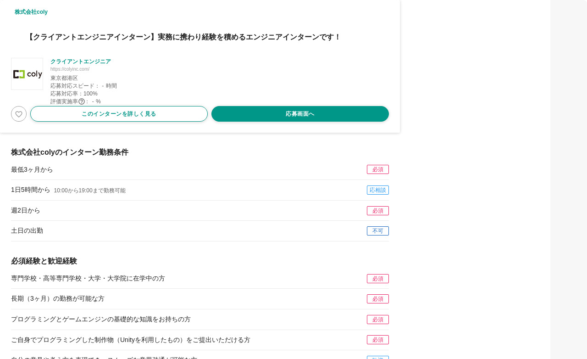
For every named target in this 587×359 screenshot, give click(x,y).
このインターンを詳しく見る (119, 114)
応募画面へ (300, 114)
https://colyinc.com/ (69, 69)
